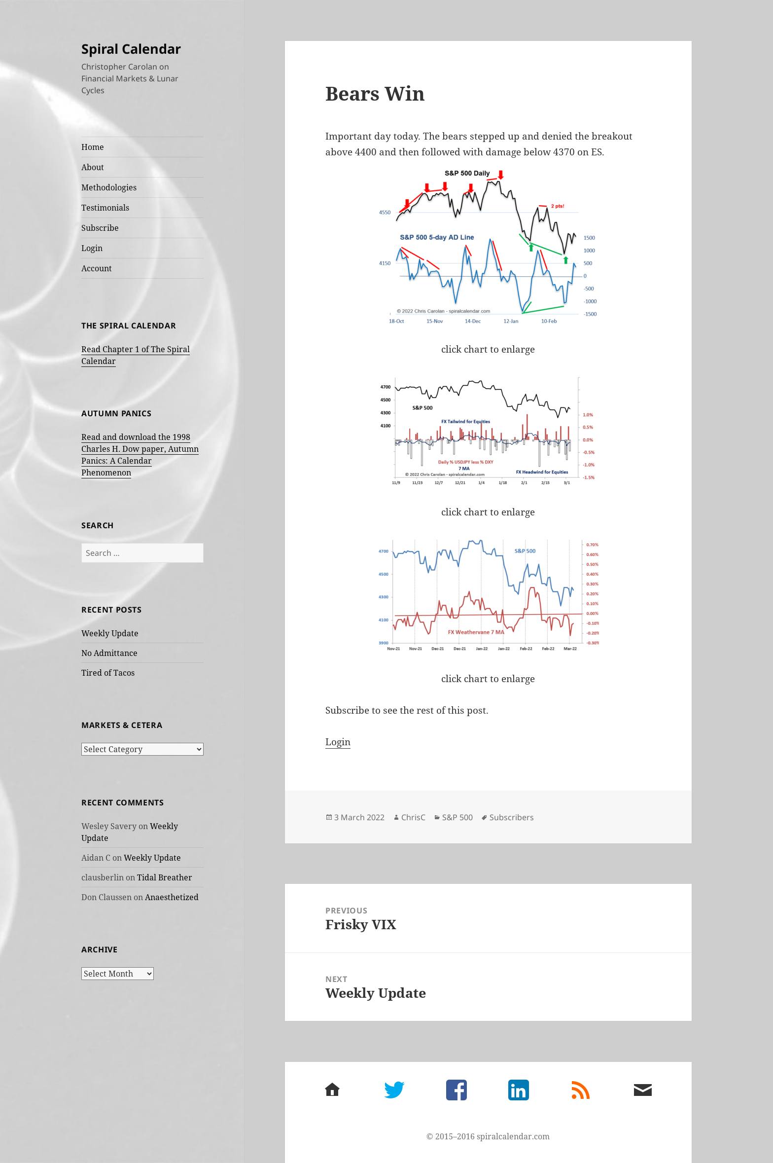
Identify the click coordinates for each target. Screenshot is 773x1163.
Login (92, 248)
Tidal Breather (164, 877)
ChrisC (413, 817)
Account (96, 268)
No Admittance (109, 653)
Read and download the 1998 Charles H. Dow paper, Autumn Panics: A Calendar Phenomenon (140, 455)
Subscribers (512, 817)
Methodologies (109, 187)
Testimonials (105, 207)
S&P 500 (457, 817)
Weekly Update (110, 633)
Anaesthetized (172, 897)
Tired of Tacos (108, 672)
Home (92, 147)
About (92, 167)
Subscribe (100, 227)
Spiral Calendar (131, 48)
